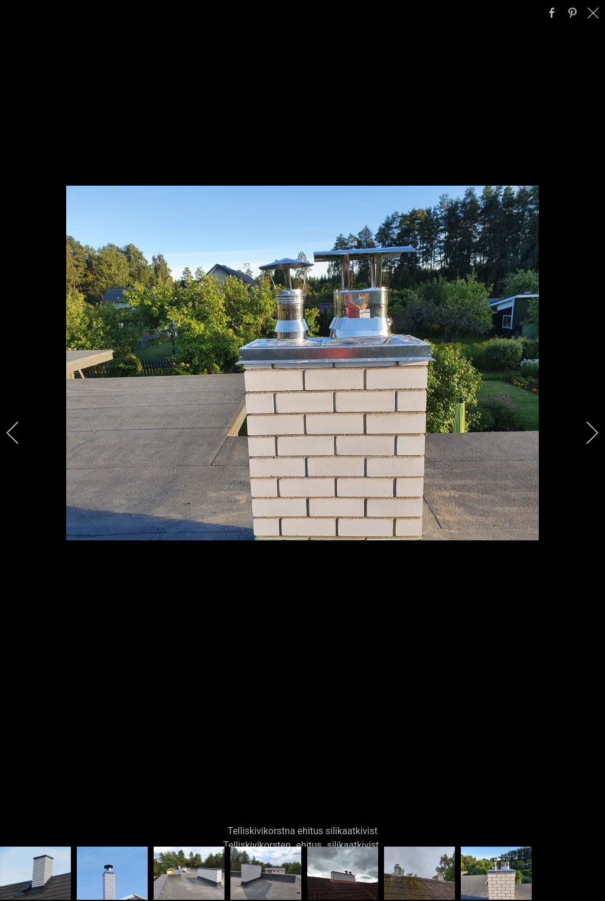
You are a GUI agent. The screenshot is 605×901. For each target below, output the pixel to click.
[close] (594, 13)
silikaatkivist (353, 845)
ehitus (309, 845)
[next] (584, 432)
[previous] (20, 432)
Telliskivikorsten (257, 845)
